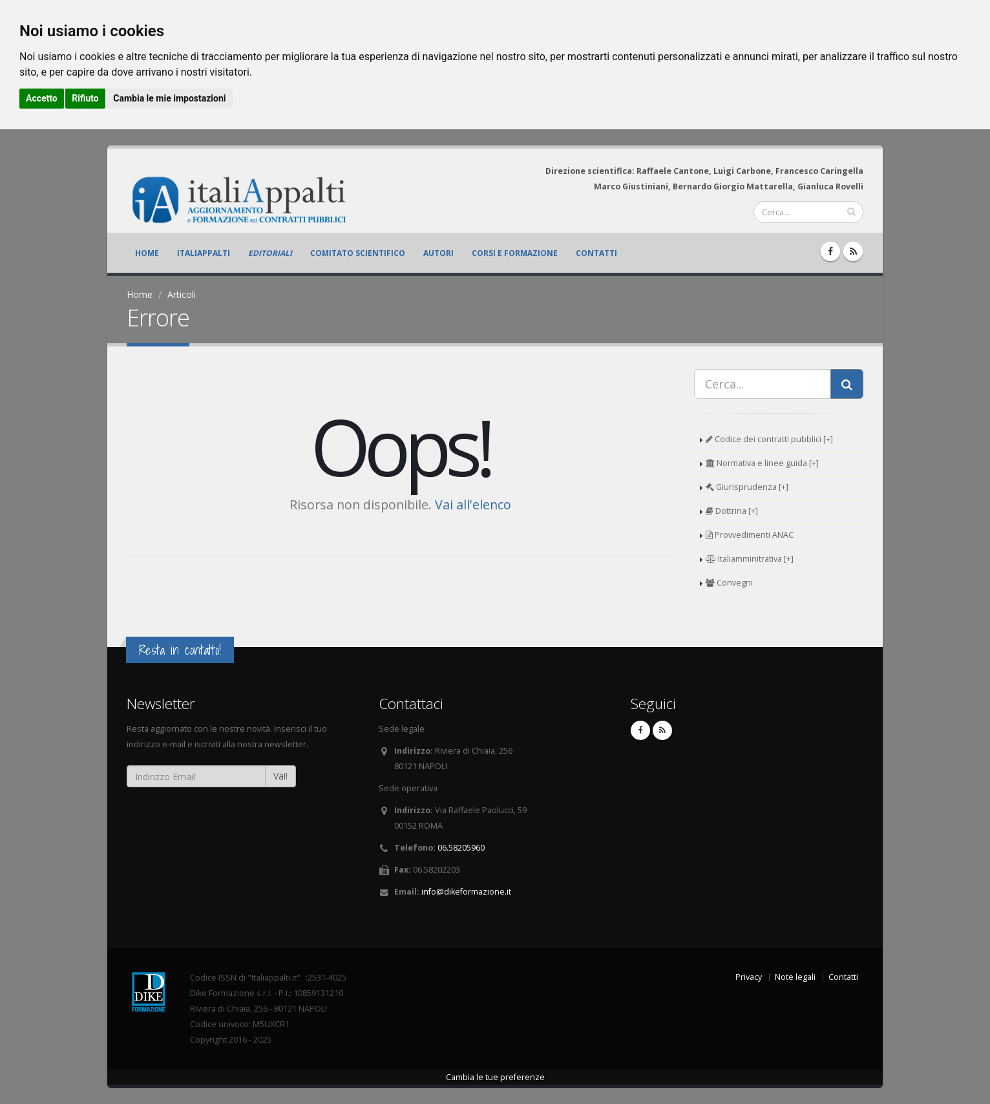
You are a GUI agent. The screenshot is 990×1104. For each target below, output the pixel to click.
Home (147, 253)
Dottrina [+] (732, 510)
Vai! (280, 776)
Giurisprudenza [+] (747, 487)
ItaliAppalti (203, 253)
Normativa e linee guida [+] (762, 463)
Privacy (748, 976)
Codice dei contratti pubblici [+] (769, 439)
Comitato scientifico (357, 253)
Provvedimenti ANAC (750, 534)
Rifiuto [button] (85, 98)
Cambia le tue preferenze (495, 1077)
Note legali (795, 976)
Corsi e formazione (515, 253)
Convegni (729, 582)
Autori (438, 253)
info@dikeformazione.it (466, 891)
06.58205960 (461, 847)
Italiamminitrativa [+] (750, 558)
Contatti (596, 253)
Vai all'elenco (473, 504)
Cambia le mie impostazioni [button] (169, 98)
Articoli (181, 294)
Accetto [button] (42, 98)
